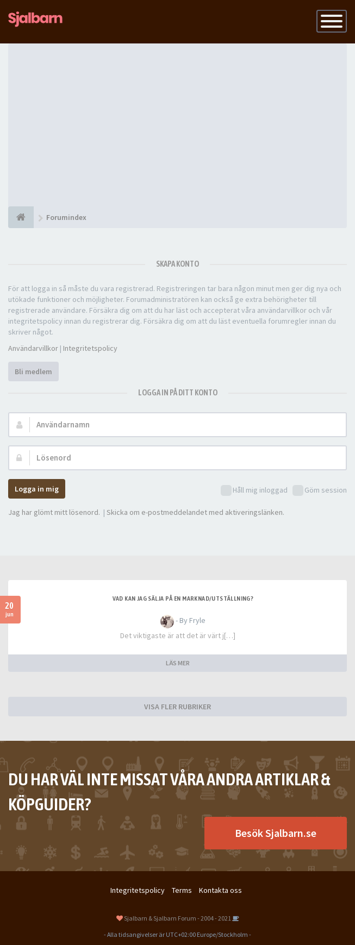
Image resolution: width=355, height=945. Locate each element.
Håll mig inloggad (254, 490)
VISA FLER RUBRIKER (177, 706)
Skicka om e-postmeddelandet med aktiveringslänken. (195, 512)
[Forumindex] (21, 217)
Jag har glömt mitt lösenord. (54, 512)
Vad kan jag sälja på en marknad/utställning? (183, 598)
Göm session (319, 490)
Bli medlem (33, 371)
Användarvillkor (33, 348)
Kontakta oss (220, 890)
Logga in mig (37, 489)
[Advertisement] (177, 125)
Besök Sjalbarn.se (275, 833)
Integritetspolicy (90, 348)
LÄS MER (178, 663)
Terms (182, 890)
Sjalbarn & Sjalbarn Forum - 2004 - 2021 (177, 918)
